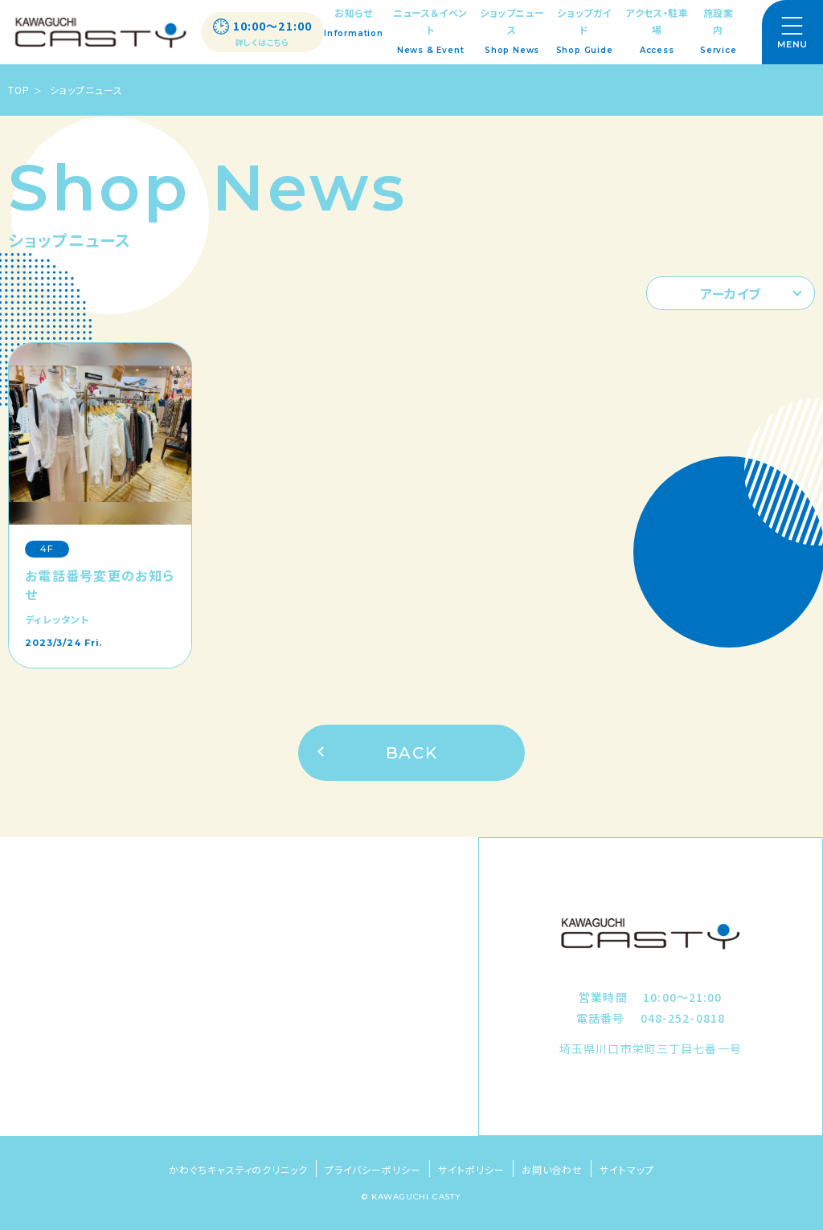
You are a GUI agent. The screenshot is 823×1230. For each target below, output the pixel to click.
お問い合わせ (552, 1169)
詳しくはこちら (262, 43)
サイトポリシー (471, 1169)
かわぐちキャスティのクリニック (238, 1169)
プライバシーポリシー (373, 1169)
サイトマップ (627, 1169)
